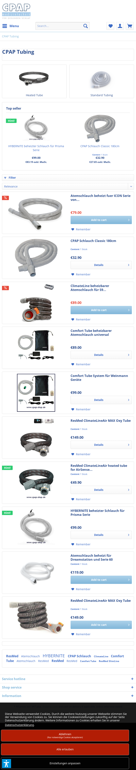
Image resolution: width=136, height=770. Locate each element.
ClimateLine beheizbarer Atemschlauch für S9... (90, 288)
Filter (10, 177)
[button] (6, 763)
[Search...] (62, 26)
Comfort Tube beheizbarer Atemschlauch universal (91, 333)
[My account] (120, 26)
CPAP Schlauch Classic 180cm (99, 146)
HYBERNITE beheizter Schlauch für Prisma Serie (36, 148)
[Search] (85, 26)
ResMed (12, 656)
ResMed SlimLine (109, 661)
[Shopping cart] (130, 26)
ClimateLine (101, 656)
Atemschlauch (31, 656)
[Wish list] (110, 26)
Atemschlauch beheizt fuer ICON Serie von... (100, 198)
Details (111, 264)
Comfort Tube (88, 661)
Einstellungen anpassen (65, 763)
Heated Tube (34, 95)
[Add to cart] (101, 220)
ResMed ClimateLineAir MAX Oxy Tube (101, 421)
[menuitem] (10, 26)
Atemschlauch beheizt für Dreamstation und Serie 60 (92, 557)
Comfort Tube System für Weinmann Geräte (99, 378)
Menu (10, 25)
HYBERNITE (54, 655)
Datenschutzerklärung (19, 725)
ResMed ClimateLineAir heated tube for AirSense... (99, 468)
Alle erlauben (65, 749)
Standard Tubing (102, 95)
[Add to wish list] (81, 229)
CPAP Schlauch (80, 656)
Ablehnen (65, 735)
